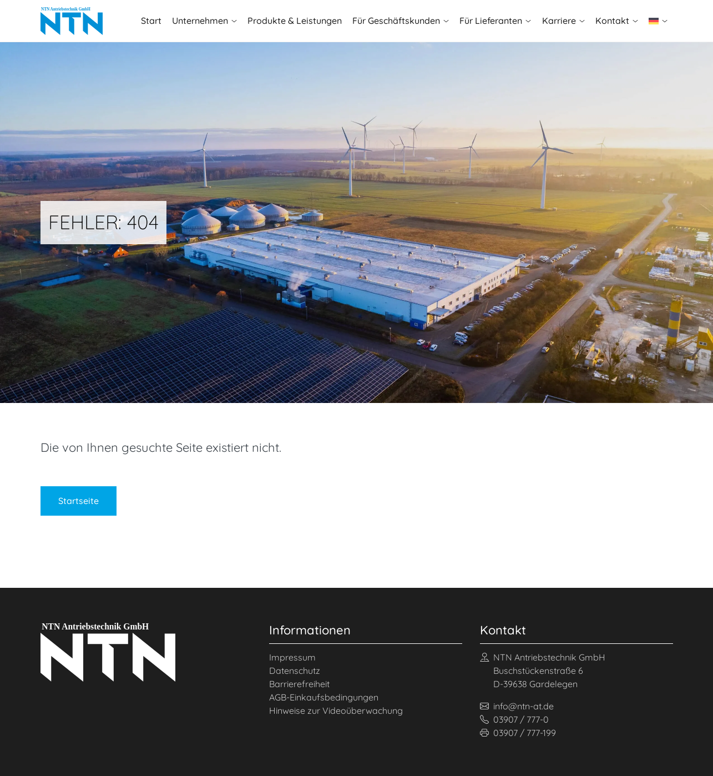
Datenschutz (294, 670)
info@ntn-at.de (517, 706)
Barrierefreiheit (299, 683)
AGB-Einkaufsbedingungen (323, 697)
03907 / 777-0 (514, 719)
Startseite (78, 500)
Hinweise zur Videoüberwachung (336, 710)
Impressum (292, 657)
